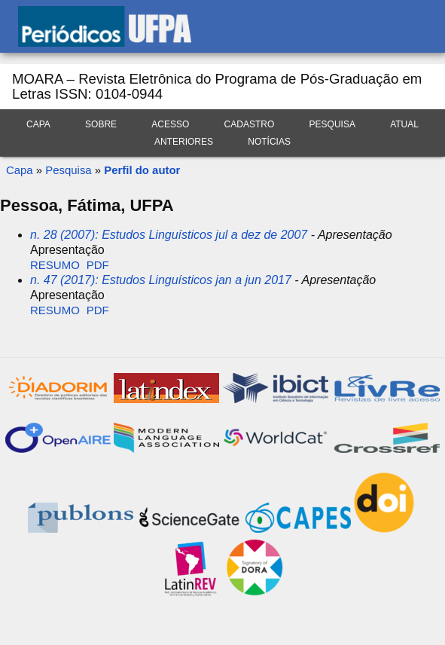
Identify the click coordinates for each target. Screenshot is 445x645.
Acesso (170, 124)
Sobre (101, 124)
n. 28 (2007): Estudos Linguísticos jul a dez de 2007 (168, 234)
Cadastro (249, 124)
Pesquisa (332, 124)
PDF (98, 264)
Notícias (269, 141)
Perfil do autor (142, 170)
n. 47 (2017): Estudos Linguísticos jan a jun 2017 (160, 280)
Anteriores (183, 141)
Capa (38, 124)
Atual (404, 124)
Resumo (55, 264)
